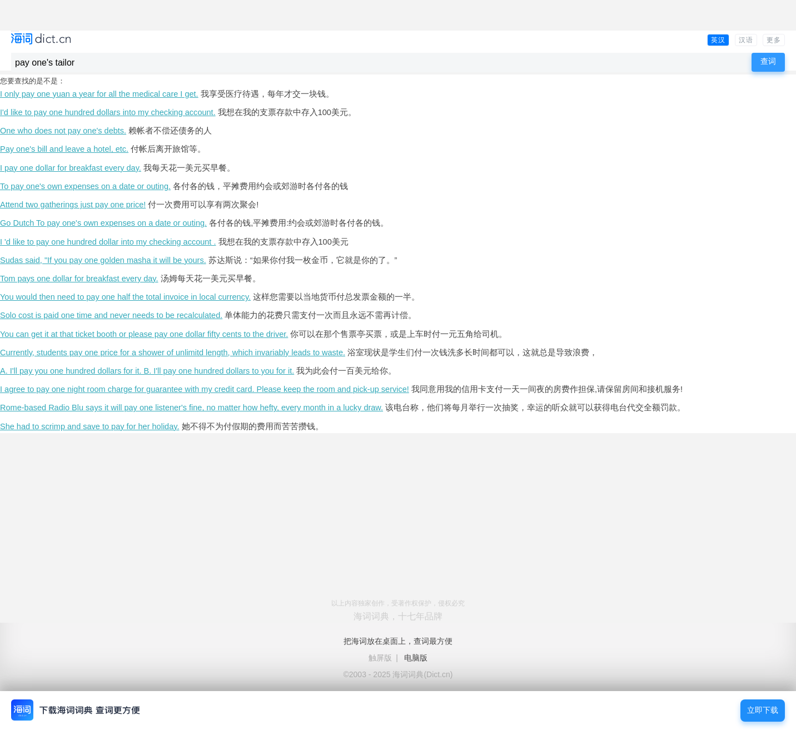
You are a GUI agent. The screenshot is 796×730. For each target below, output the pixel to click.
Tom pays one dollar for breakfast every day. (79, 278)
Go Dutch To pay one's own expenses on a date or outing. (103, 222)
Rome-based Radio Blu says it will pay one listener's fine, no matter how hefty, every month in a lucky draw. (191, 407)
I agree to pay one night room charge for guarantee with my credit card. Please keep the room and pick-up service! (204, 389)
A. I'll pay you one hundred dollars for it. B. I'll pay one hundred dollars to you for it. (147, 370)
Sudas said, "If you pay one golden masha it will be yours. (103, 260)
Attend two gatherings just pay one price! (73, 204)
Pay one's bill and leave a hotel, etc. (64, 149)
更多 (774, 40)
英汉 (718, 40)
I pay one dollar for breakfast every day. (70, 167)
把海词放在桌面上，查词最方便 (398, 641)
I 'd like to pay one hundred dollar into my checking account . (108, 241)
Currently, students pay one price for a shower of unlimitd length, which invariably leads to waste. (172, 352)
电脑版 (415, 657)
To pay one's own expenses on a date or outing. (85, 186)
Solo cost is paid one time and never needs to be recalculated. (111, 315)
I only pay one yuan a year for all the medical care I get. (99, 94)
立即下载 (762, 710)
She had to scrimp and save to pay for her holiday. (89, 426)
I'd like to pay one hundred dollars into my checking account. (108, 112)
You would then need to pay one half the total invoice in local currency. (125, 296)
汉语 (746, 40)
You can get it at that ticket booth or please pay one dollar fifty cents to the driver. (144, 334)
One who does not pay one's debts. (63, 130)
